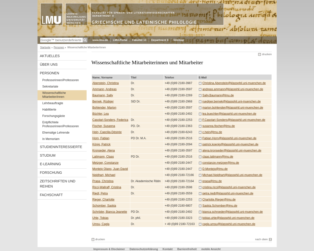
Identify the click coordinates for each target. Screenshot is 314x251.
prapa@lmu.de (212, 181)
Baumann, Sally (102, 95)
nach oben (261, 239)
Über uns (49, 64)
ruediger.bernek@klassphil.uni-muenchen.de (231, 101)
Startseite (45, 47)
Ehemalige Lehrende (56, 132)
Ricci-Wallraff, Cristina (106, 187)
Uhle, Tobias (100, 218)
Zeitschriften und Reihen (58, 183)
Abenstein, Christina (105, 83)
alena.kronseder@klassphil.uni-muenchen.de (231, 150)
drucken (267, 54)
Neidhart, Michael (103, 175)
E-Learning (50, 164)
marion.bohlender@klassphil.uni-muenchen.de (232, 107)
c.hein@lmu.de (212, 132)
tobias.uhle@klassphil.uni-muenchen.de (228, 218)
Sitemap (178, 39)
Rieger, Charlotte (103, 199)
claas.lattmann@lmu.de (217, 156)
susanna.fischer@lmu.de (218, 126)
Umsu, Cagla (100, 224)
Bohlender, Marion (104, 107)
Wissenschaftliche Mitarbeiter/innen (54, 95)
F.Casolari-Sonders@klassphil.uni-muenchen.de (233, 120)
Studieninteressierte (61, 147)
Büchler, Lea (100, 113)
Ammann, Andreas (104, 89)
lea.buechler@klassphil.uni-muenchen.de (229, 113)
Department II (159, 39)
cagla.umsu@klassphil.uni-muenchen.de (228, 224)
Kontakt (168, 249)
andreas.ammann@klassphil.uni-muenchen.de (232, 89)
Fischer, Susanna (103, 126)
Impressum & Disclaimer (109, 249)
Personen (59, 47)
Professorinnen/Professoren (60, 80)
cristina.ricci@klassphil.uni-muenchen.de (229, 187)
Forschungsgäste (53, 116)
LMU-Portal (120, 39)
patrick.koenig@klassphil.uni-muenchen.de (230, 144)
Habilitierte (49, 109)
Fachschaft (51, 195)
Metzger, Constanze (105, 162)
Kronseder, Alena (103, 150)
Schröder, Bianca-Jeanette (109, 211)
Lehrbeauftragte (52, 103)
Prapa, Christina (103, 181)
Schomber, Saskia (104, 205)
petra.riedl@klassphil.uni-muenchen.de (227, 193)
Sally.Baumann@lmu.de (218, 95)
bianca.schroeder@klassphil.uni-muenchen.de (232, 211)
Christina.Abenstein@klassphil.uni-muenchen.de (234, 83)
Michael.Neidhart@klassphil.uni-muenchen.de (232, 175)
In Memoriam (51, 139)
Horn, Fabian (100, 138)
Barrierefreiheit (187, 249)
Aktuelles (50, 56)
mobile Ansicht (211, 249)
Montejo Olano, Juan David (110, 169)
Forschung (51, 173)
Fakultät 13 (139, 39)
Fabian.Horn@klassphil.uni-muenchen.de (229, 138)
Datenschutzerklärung (144, 249)
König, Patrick (101, 144)
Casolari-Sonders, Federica (110, 120)
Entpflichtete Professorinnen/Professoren (60, 124)
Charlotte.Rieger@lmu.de (219, 199)
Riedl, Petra (100, 193)
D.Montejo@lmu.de (215, 169)
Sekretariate (50, 86)
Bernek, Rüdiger (103, 101)
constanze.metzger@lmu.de (220, 162)
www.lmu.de (100, 39)
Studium (48, 155)
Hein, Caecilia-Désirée (107, 132)
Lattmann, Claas (103, 156)
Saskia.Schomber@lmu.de (219, 205)
